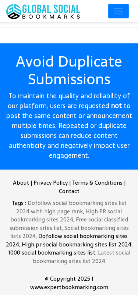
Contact (69, 191)
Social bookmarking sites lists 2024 (69, 232)
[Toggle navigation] (118, 11)
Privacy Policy (50, 182)
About (21, 182)
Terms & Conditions (97, 182)
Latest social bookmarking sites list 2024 (81, 257)
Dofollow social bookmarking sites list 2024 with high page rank (71, 207)
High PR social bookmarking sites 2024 (66, 215)
